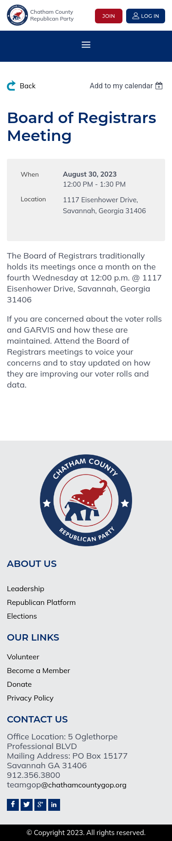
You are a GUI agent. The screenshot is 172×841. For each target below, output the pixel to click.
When (30, 174)
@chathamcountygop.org (84, 784)
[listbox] (127, 86)
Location (33, 199)
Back (27, 85)
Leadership (25, 588)
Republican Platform (41, 602)
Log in (150, 16)
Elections (22, 615)
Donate (19, 684)
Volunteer (23, 656)
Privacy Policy (30, 697)
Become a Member (38, 670)
